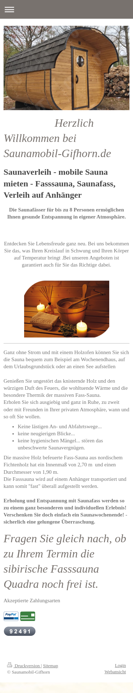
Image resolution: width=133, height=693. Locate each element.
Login (120, 665)
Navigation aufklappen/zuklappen (66, 9)
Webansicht (115, 671)
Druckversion (24, 665)
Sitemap (50, 665)
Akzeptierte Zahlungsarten (32, 600)
